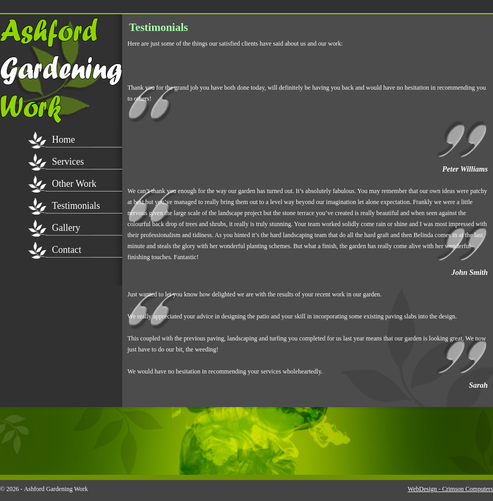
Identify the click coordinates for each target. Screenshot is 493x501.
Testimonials (76, 205)
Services (68, 161)
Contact (66, 249)
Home (63, 139)
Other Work (74, 183)
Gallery (66, 227)
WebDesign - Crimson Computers (450, 489)
